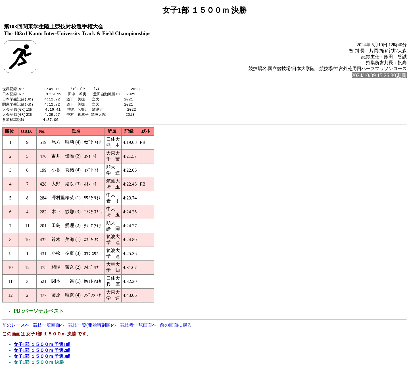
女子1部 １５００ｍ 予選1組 (42, 346)
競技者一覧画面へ (138, 327)
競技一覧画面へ (49, 327)
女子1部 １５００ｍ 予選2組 (42, 352)
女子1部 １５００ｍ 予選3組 (42, 358)
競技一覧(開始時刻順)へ (92, 327)
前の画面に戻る (176, 327)
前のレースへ (16, 327)
